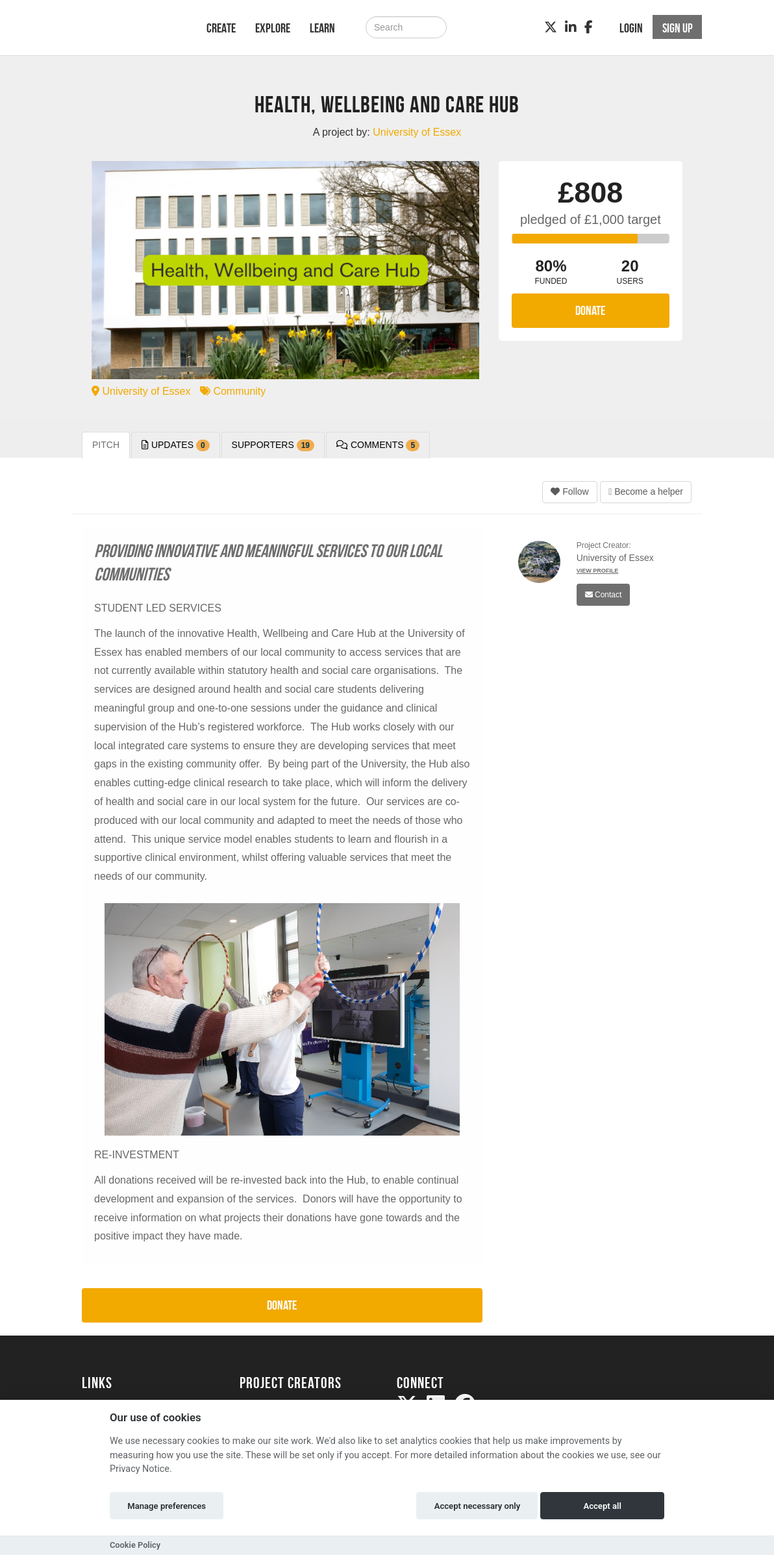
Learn (322, 28)
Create (221, 28)
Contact (603, 594)
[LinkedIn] (570, 27)
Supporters (273, 445)
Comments (377, 445)
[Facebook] (588, 27)
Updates (176, 445)
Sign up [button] (677, 28)
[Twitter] (550, 27)
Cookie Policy (135, 1545)
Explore (272, 28)
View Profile (598, 570)
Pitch (105, 445)
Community (233, 391)
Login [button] (631, 28)
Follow (569, 491)
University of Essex (141, 391)
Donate (590, 310)
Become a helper (645, 491)
